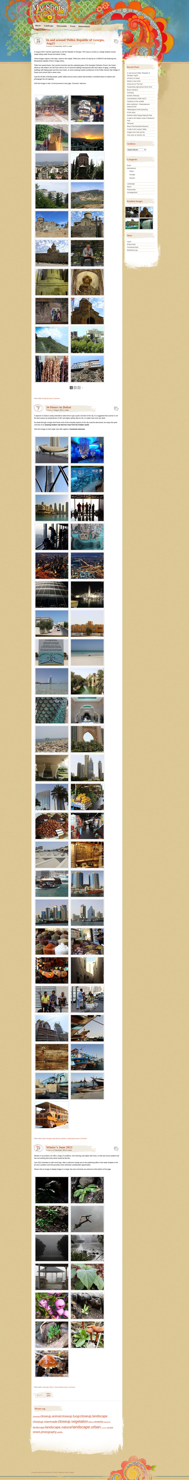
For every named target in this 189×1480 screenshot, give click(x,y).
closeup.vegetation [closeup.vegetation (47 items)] (73, 1421)
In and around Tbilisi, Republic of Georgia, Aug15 (115, 40)
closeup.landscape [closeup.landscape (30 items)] (93, 1416)
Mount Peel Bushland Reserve (137, 126)
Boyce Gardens (132, 90)
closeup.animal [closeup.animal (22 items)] (50, 1416)
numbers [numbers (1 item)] (104, 1428)
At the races (131, 112)
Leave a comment (54, 398)
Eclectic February (133, 96)
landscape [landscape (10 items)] (39, 1427)
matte (70, 46)
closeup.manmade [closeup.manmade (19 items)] (45, 1421)
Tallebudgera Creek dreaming (137, 110)
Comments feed (132, 247)
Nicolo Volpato (69, 1472)
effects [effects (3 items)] (91, 1422)
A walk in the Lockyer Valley (136, 129)
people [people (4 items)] (110, 1428)
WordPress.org (132, 250)
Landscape (48, 26)
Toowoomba (62, 26)
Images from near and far (136, 132)
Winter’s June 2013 (59, 1147)
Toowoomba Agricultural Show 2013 (139, 87)
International (84, 26)
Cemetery (130, 93)
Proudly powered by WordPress (42, 1472)
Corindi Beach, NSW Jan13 (136, 98)
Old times (130, 123)
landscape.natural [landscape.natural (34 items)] (58, 1427)
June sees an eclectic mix (136, 135)
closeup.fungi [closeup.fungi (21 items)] (70, 1416)
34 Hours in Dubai (58, 407)
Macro (38, 25)
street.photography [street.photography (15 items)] (45, 1432)
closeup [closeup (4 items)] (36, 1416)
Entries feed (131, 244)
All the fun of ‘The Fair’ (135, 84)
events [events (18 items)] (98, 1421)
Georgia (44, 398)
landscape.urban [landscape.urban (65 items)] (86, 1427)
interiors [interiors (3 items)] (107, 1422)
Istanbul (63, 1138)
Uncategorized (132, 192)
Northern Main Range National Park (139, 115)
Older (42, 1395)
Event (72, 26)
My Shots (48, 7)
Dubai (44, 1138)
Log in (129, 241)
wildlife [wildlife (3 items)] (60, 1432)
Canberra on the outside (135, 101)
